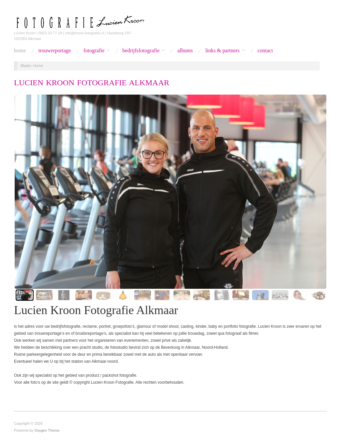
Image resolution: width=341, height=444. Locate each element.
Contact (265, 50)
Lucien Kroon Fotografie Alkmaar (91, 82)
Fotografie (93, 50)
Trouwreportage (54, 50)
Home (20, 50)
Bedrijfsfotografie (141, 50)
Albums (185, 50)
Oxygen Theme (46, 430)
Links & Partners (222, 50)
